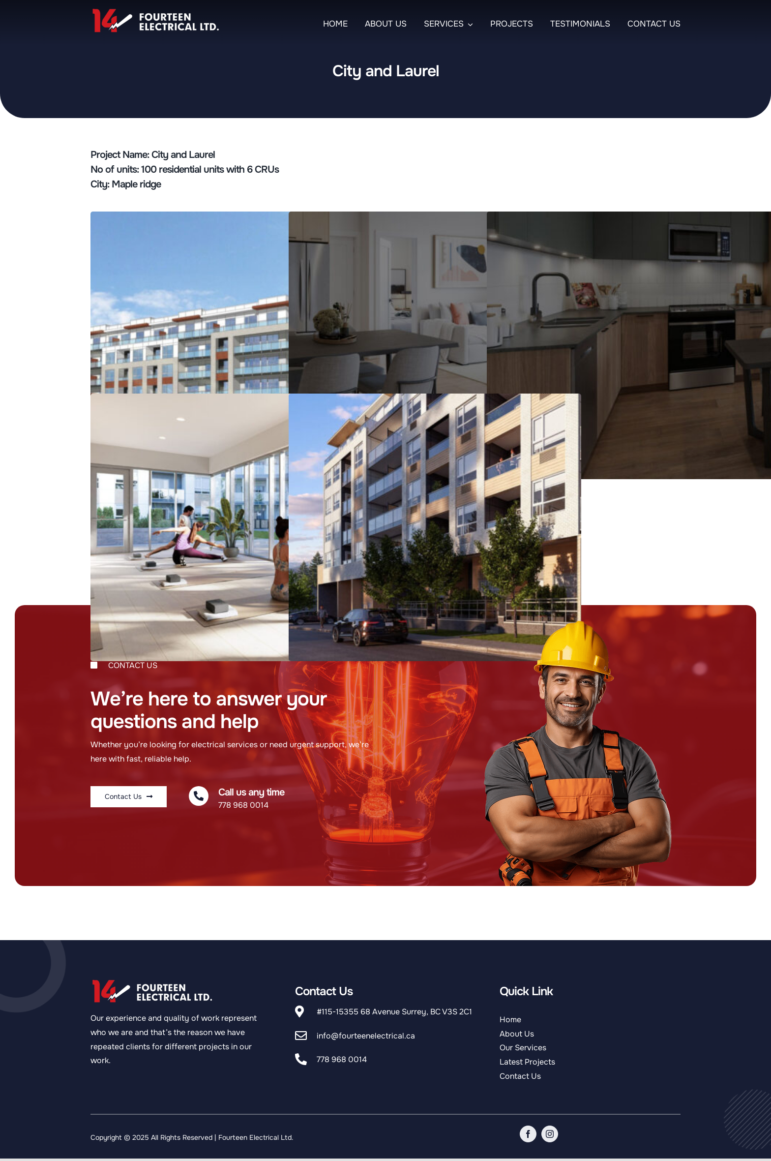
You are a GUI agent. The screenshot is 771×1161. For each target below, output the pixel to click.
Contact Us (520, 1076)
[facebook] (528, 1134)
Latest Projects (527, 1062)
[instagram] (549, 1134)
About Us (517, 1034)
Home (510, 1019)
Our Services (523, 1047)
